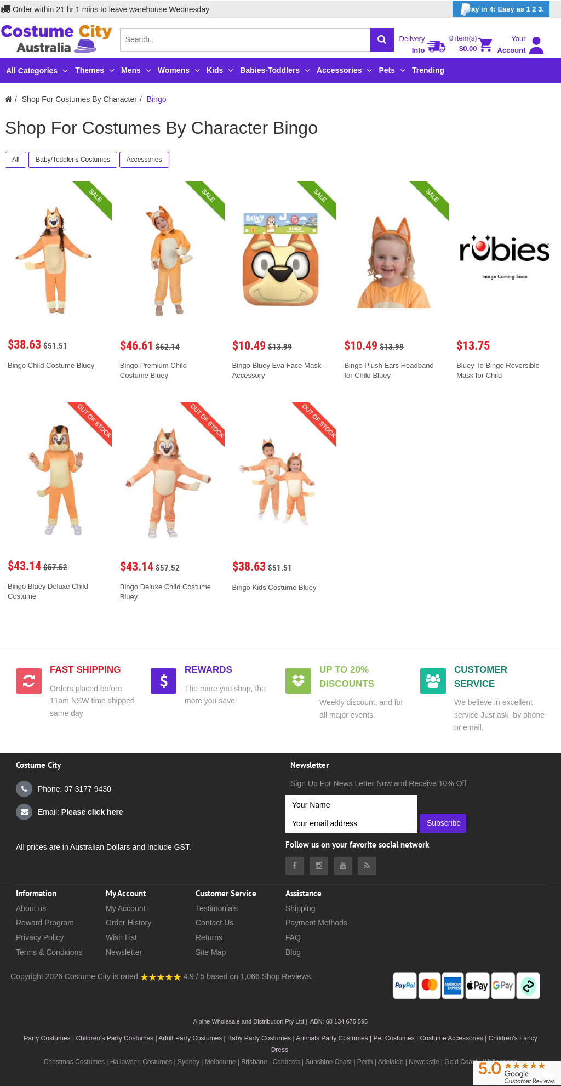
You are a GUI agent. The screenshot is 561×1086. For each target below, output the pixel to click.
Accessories (144, 159)
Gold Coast (460, 1062)
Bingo (157, 99)
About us (31, 908)
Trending (428, 70)
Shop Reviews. (287, 976)
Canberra (286, 1062)
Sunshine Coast (328, 1062)
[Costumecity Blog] (367, 866)
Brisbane (254, 1062)
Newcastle (425, 1062)
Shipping (300, 908)
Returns (209, 937)
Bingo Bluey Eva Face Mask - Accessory (279, 370)
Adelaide (391, 1062)
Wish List (121, 937)
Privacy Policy (40, 937)
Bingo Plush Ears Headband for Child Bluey (388, 370)
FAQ (293, 937)
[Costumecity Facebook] (294, 866)
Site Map (211, 952)
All (15, 159)
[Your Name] (351, 804)
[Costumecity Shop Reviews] (160, 976)
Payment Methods (316, 922)
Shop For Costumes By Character (79, 99)
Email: (69, 812)
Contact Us (214, 922)
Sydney (188, 1062)
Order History (128, 922)
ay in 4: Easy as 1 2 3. (501, 9)
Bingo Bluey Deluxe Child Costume (48, 591)
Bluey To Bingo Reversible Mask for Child (498, 370)
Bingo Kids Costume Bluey (274, 587)
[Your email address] (351, 823)
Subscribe (444, 822)
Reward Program (45, 922)
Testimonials (217, 908)
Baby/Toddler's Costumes (73, 159)
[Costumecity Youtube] (343, 866)
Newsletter (124, 952)
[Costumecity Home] (8, 99)
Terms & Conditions (49, 952)
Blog (293, 952)
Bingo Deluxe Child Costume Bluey (165, 592)
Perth (365, 1062)
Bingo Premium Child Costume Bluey (153, 370)
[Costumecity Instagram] (319, 866)
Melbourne (220, 1062)
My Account (125, 908)
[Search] (382, 40)
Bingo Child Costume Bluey (51, 365)
